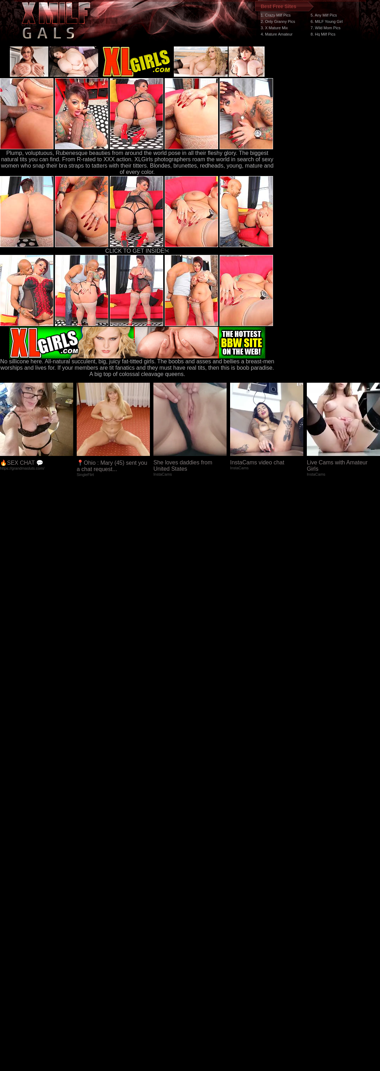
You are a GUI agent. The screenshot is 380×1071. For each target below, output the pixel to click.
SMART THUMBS (202, 942)
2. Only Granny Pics (278, 21)
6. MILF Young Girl (327, 21)
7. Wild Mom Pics (326, 28)
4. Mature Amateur (277, 34)
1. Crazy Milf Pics (276, 15)
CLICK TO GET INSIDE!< (137, 251)
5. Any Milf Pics (324, 15)
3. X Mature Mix (274, 28)
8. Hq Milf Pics (323, 34)
